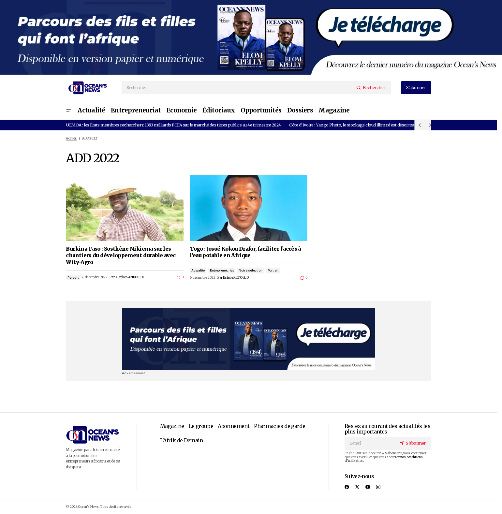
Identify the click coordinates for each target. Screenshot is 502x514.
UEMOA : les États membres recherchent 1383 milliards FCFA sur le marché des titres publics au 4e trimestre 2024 (173, 124)
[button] (68, 110)
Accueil (71, 138)
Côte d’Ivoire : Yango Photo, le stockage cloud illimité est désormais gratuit (360, 124)
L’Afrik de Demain (181, 440)
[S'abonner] (414, 443)
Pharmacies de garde (279, 426)
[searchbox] (238, 87)
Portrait (72, 277)
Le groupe (201, 426)
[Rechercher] (372, 87)
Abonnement (233, 426)
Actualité (198, 270)
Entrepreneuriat (221, 270)
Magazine (172, 426)
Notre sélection (250, 270)
